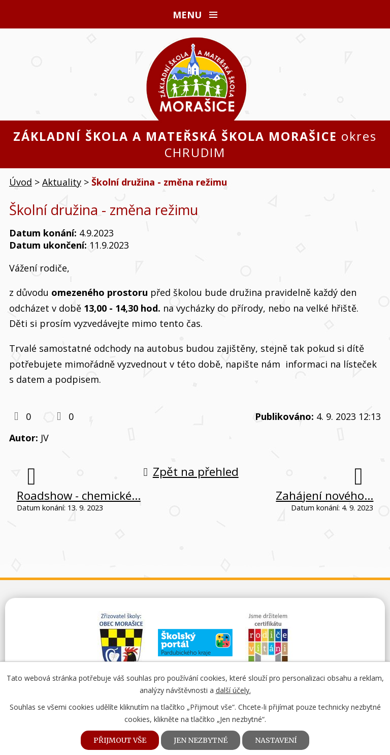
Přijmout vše (119, 740)
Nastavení (276, 740)
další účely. (233, 690)
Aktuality (61, 182)
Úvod (20, 182)
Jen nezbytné (201, 740)
